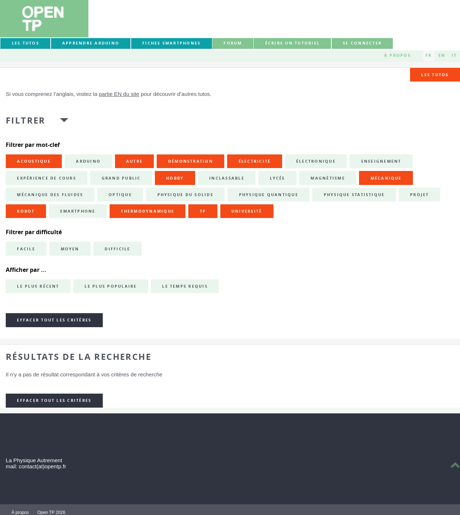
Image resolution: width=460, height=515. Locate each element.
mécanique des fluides (50, 195)
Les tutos (25, 43)
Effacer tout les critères (54, 320)
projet (419, 195)
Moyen (70, 249)
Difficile (117, 249)
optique (120, 195)
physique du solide (185, 195)
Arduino (88, 161)
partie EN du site (119, 94)
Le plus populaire (110, 286)
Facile (26, 249)
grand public (121, 178)
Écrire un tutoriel (292, 43)
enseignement (381, 161)
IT (454, 55)
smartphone (77, 211)
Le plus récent (38, 286)
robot (25, 211)
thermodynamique (147, 211)
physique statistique (354, 195)
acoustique (33, 161)
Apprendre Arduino (90, 43)
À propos (397, 55)
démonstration (190, 161)
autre (134, 161)
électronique (316, 161)
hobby (175, 178)
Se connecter (362, 43)
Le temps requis (185, 286)
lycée (277, 178)
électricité (255, 161)
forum (233, 43)
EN (441, 55)
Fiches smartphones (171, 43)
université (246, 211)
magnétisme (327, 178)
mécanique (386, 178)
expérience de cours (46, 178)
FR (429, 55)
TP (203, 211)
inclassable (226, 178)
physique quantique (268, 195)
